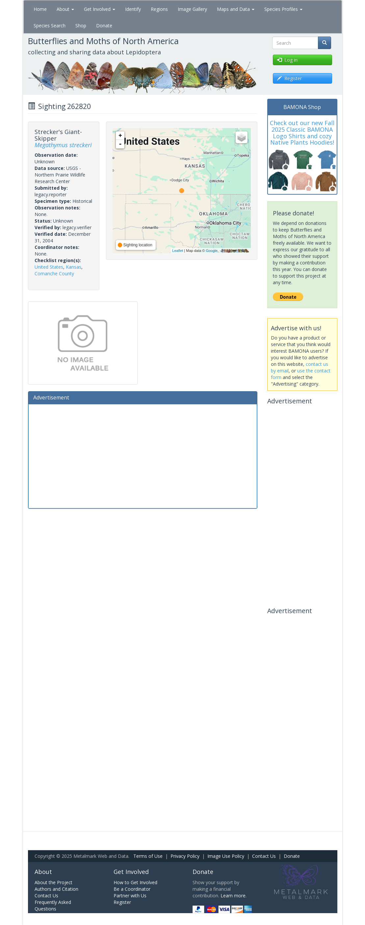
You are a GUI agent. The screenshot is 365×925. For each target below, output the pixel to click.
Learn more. (234, 895)
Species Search (49, 25)
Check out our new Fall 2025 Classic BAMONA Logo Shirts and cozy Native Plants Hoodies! (302, 132)
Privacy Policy (184, 856)
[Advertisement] (143, 455)
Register (122, 902)
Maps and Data (235, 9)
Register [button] (289, 78)
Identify (133, 9)
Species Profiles (283, 9)
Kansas (73, 267)
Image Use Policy (225, 856)
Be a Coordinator (132, 889)
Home (40, 9)
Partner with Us (130, 895)
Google (211, 251)
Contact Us (264, 856)
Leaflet (177, 251)
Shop (80, 25)
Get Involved (99, 9)
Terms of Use (148, 856)
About (65, 9)
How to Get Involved (135, 882)
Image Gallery (192, 9)
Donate (104, 25)
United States (49, 267)
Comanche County (54, 273)
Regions (159, 9)
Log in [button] (287, 60)
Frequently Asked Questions (53, 905)
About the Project (53, 882)
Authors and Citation (56, 889)
